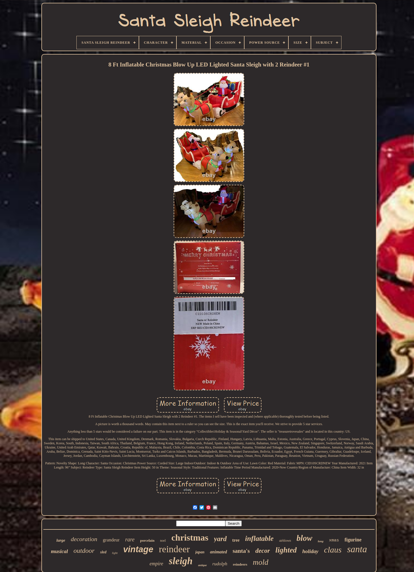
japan (199, 552)
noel (163, 541)
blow (304, 538)
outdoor (83, 550)
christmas (189, 537)
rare (129, 539)
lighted (286, 550)
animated (218, 551)
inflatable (259, 538)
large (60, 540)
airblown (285, 541)
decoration (84, 539)
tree (236, 540)
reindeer (174, 549)
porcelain (147, 540)
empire (156, 563)
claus (332, 549)
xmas (334, 540)
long (320, 541)
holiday (310, 551)
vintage (138, 549)
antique (202, 565)
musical (59, 551)
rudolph (219, 563)
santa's (241, 551)
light (115, 552)
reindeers (240, 564)
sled (103, 552)
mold (260, 562)
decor (262, 550)
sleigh (181, 561)
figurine (353, 540)
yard (220, 539)
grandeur (111, 540)
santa (357, 549)
